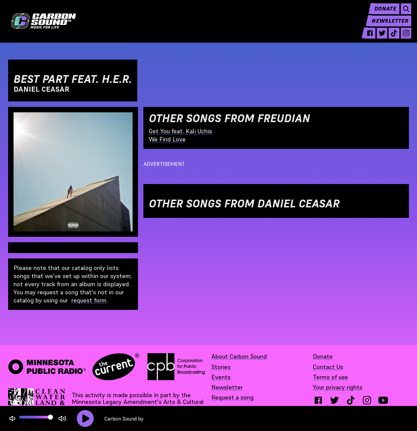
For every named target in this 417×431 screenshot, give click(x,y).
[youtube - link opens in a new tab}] (383, 400)
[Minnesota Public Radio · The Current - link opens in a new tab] (73, 366)
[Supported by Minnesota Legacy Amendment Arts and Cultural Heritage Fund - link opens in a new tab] (37, 401)
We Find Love (167, 139)
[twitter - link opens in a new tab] (378, 37)
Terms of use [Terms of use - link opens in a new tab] (330, 377)
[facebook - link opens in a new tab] (365, 37)
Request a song (232, 397)
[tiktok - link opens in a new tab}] (350, 400)
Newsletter (387, 25)
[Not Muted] (12, 418)
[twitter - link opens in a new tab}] (334, 400)
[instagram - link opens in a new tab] (403, 37)
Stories (221, 367)
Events (221, 377)
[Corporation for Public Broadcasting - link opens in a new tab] (176, 366)
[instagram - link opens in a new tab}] (367, 400)
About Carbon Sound (239, 356)
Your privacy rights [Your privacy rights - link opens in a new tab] (338, 387)
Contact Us (328, 367)
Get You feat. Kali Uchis (180, 131)
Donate (382, 13)
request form (89, 300)
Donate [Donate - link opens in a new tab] (323, 356)
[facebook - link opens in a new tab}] (318, 400)
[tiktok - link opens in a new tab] (390, 37)
